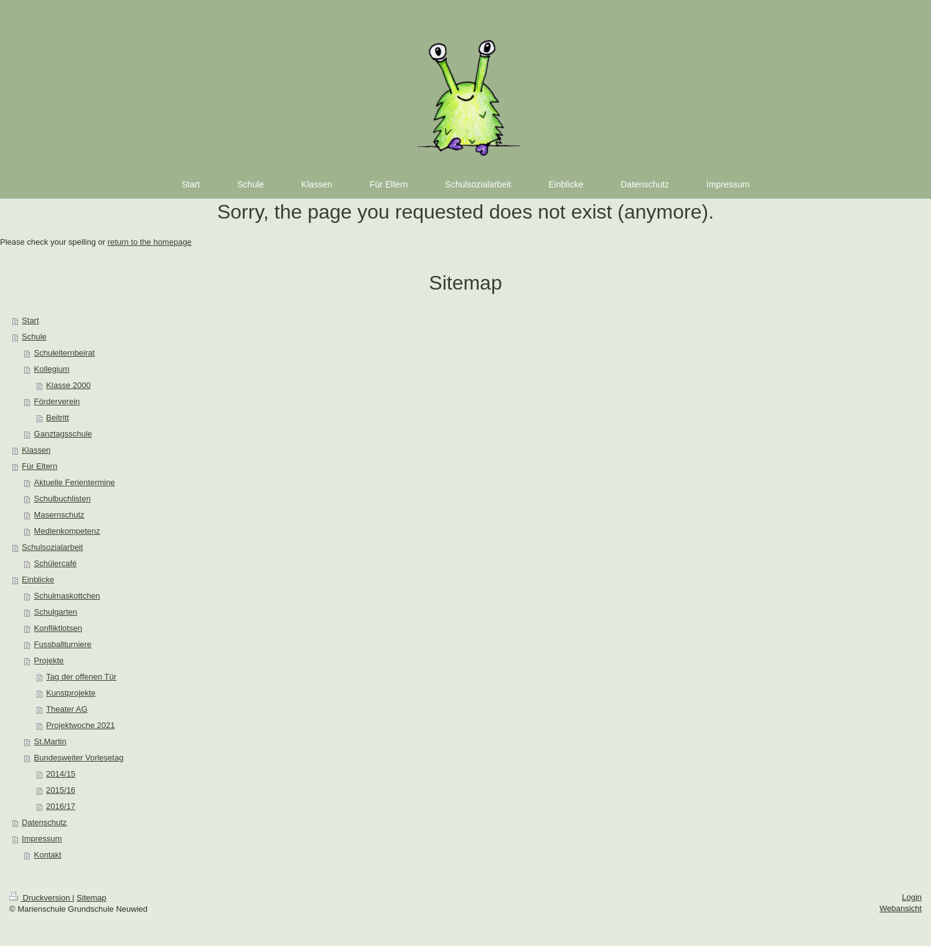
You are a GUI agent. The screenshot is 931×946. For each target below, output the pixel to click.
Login (912, 897)
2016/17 (60, 806)
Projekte (49, 660)
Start (30, 320)
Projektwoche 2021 (80, 725)
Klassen (36, 450)
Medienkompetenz (67, 531)
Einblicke (38, 579)
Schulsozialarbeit (52, 547)
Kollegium (52, 369)
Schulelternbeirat (64, 352)
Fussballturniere (63, 644)
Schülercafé (55, 563)
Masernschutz (59, 514)
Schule (34, 336)
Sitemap (91, 897)
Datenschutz (44, 822)
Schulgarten (55, 612)
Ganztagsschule (63, 433)
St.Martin (50, 741)
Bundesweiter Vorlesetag (79, 757)
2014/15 (60, 773)
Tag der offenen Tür (81, 676)
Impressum (42, 838)
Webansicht (900, 908)
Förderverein (57, 401)
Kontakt (48, 854)
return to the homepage (150, 242)
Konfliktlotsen (58, 628)
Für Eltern (39, 466)
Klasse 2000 (68, 385)
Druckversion (40, 897)
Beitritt (57, 417)
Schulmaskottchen (67, 595)
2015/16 (60, 790)
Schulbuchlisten (62, 498)
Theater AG (66, 709)
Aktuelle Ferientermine (74, 482)
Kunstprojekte (71, 693)
